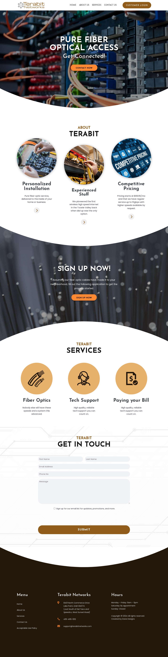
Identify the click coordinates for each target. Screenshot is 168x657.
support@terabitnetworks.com (78, 626)
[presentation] (58, 517)
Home (73, 5)
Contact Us (110, 5)
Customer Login (137, 5)
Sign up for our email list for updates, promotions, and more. (85, 508)
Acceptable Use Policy (27, 628)
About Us (84, 5)
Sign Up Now (84, 298)
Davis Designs (128, 619)
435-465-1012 (70, 619)
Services (96, 5)
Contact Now (84, 68)
